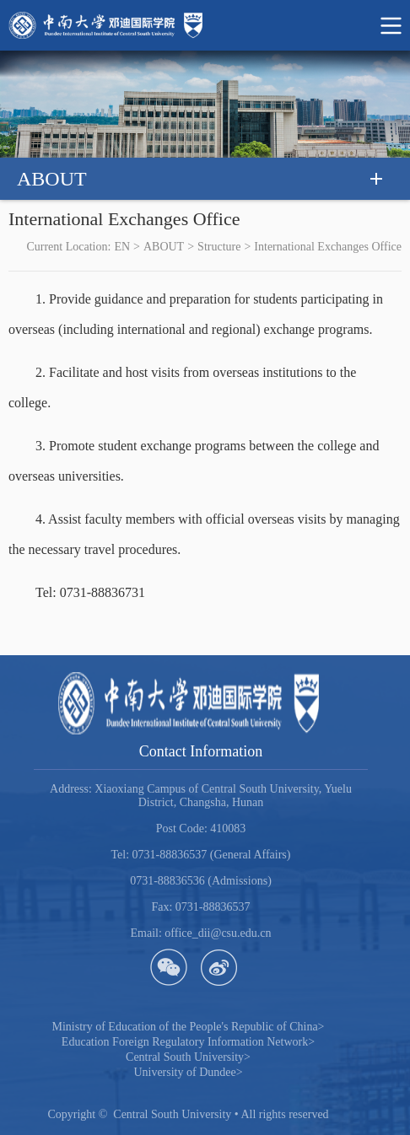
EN (122, 246)
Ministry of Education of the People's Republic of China (187, 1026)
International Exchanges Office (328, 246)
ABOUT (163, 246)
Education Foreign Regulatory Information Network (188, 1041)
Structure (218, 246)
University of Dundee (187, 1072)
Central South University (188, 1057)
